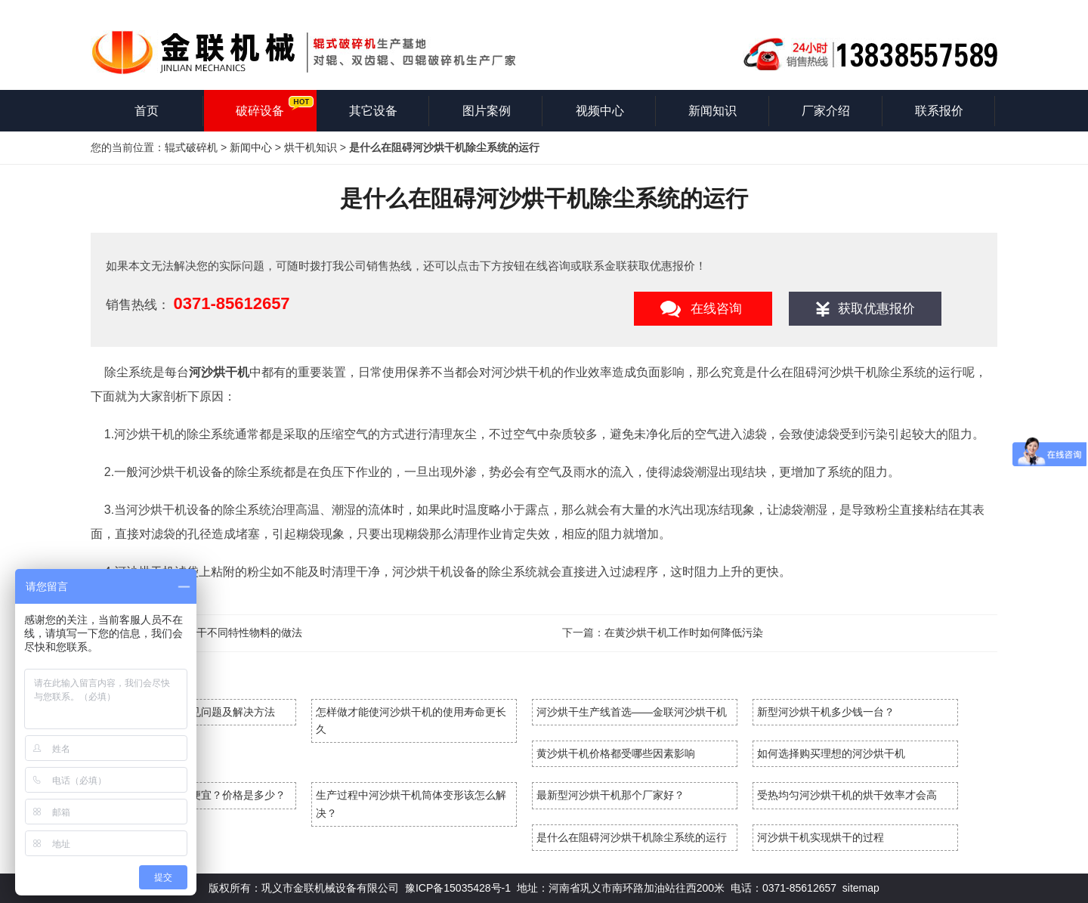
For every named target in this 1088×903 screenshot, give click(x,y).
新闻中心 (251, 147)
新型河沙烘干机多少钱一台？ (826, 712)
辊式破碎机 (191, 147)
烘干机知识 (310, 147)
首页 (146, 110)
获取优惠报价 (876, 309)
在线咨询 (716, 309)
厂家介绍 (826, 110)
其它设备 (373, 110)
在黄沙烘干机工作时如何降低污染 (683, 632)
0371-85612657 (231, 303)
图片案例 (486, 110)
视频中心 (600, 110)
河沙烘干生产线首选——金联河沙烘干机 (631, 712)
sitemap (860, 888)
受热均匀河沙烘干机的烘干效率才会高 (847, 795)
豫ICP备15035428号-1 (458, 888)
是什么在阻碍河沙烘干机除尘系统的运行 (631, 837)
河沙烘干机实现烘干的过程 (820, 837)
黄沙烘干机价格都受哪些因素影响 (615, 753)
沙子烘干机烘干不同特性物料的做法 (217, 632)
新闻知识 (712, 110)
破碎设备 (260, 110)
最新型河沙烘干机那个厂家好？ (610, 795)
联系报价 (939, 110)
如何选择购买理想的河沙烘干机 (831, 753)
